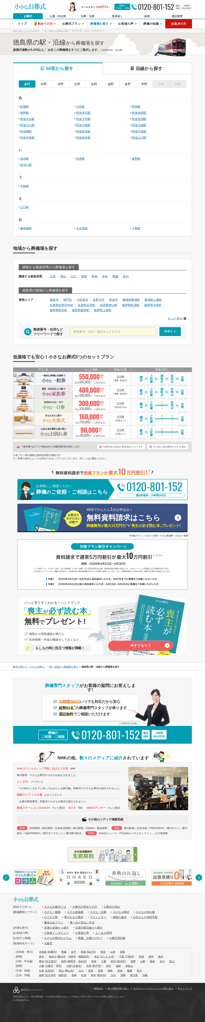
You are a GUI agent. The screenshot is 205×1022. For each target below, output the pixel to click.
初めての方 (46, 23)
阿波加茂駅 (139, 119)
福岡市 (62, 975)
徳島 (110, 970)
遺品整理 (177, 16)
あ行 (27, 84)
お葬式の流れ (112, 906)
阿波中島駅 (139, 131)
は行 (111, 84)
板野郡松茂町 (131, 305)
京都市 (77, 965)
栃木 (160, 956)
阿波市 (113, 299)
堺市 (58, 965)
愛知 (41, 961)
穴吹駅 (80, 106)
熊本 (93, 975)
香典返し (117, 16)
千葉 (121, 956)
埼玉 (96, 956)
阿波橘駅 (26, 131)
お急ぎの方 (178, 23)
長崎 (74, 975)
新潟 (113, 961)
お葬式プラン (72, 23)
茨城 (141, 956)
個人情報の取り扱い (118, 988)
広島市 (49, 970)
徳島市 (54, 299)
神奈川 (52, 956)
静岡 (63, 961)
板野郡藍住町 (58, 310)
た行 (77, 84)
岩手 (73, 951)
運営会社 (98, 988)
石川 (162, 961)
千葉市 (129, 956)
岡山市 (69, 970)
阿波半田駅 (27, 137)
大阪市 (48, 943)
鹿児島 (134, 975)
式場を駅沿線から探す (89, 927)
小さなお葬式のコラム (58, 938)
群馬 (151, 956)
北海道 (43, 951)
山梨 (142, 961)
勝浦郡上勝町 (153, 299)
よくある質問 (103, 932)
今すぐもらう (140, 645)
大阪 (41, 965)
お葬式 (28, 16)
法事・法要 (87, 16)
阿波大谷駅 (27, 119)
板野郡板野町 (81, 310)
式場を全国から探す (56, 927)
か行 (44, 84)
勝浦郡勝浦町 (131, 299)
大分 (113, 975)
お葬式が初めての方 (84, 906)
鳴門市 (67, 299)
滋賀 (118, 965)
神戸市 (96, 965)
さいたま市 (107, 956)
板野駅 (136, 158)
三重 (103, 961)
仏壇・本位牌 (57, 16)
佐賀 (83, 975)
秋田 (103, 951)
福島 (122, 951)
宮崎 (123, 975)
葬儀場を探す (100, 23)
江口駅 (24, 207)
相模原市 (83, 956)
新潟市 (121, 961)
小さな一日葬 (98, 912)
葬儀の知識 (151, 23)
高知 (105, 276)
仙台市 (91, 951)
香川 (126, 276)
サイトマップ (185, 988)
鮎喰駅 (24, 106)
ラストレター (98, 917)
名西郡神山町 (109, 305)
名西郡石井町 (86, 305)
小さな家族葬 (75, 912)
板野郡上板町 (103, 310)
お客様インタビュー (56, 932)
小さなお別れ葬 (145, 912)
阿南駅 (136, 106)
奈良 (108, 965)
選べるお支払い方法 (82, 922)
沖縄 (145, 975)
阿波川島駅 (83, 125)
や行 (144, 84)
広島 (53, 276)
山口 (74, 276)
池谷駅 (24, 158)
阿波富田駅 (83, 131)
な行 (94, 84)
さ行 (60, 84)
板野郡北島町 (153, 305)
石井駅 (80, 158)
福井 (152, 961)
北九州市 (51, 975)
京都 (69, 965)
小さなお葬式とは (55, 906)
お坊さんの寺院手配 (145, 917)
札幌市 (52, 951)
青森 (63, 951)
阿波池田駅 (139, 112)
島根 (94, 276)
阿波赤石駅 (83, 112)
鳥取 (84, 276)
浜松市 (82, 961)
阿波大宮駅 (83, 119)
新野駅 (24, 112)
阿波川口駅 (27, 125)
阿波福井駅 (83, 137)
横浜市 (62, 956)
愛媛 (115, 276)
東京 (41, 956)
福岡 (41, 975)
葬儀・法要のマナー (90, 938)
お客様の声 (126, 23)
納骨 (147, 16)
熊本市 (101, 975)
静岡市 (72, 961)
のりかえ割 (51, 917)
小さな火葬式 (121, 912)
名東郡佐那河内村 (61, 305)
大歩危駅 (82, 228)
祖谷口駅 (26, 164)
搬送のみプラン (53, 922)
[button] (6, 877)
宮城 (83, 951)
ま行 (128, 84)
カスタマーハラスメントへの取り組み (153, 988)
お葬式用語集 (117, 938)
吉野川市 (99, 299)
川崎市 (72, 956)
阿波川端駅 (139, 125)
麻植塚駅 (26, 228)
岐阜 (93, 961)
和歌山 (129, 965)
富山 (171, 961)
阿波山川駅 (139, 137)
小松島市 (82, 299)
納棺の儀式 (119, 917)
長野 (133, 961)
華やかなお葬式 (73, 917)
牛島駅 (24, 186)
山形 (112, 951)
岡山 (63, 276)
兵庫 (88, 965)
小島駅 (136, 228)
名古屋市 (51, 961)
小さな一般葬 (52, 912)
